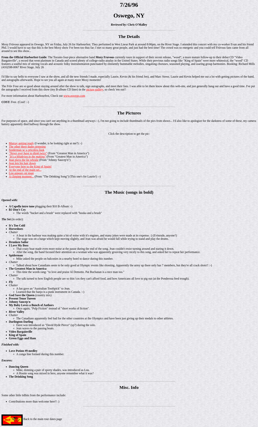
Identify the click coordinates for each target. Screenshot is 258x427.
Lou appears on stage (21, 173)
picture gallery (94, 89)
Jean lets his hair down (22, 163)
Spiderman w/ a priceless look (26, 149)
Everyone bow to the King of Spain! (30, 166)
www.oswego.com (74, 95)
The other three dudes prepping (27, 146)
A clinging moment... (21, 176)
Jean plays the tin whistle (24, 159)
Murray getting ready (21, 143)
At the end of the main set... (25, 169)
